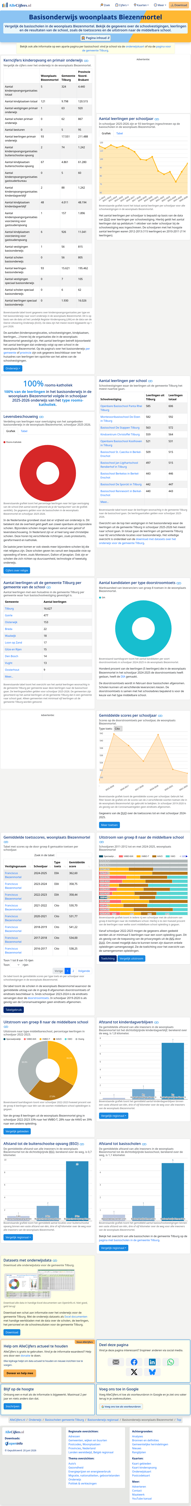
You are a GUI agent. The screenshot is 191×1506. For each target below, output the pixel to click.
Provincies (74, 1448)
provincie (25, 352)
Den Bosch (11, 656)
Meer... (105, 502)
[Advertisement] (143, 87)
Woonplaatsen (91, 1444)
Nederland (89, 1448)
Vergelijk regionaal (112, 1116)
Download (179, 5)
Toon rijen (15, 964)
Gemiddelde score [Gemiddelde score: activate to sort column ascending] (77, 864)
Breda (8, 629)
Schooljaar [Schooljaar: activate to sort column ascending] (40, 866)
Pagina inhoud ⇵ (95, 38)
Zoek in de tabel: (63, 855)
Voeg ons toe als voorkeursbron (121, 1406)
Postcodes (74, 1444)
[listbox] (118, 728)
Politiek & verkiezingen (82, 1483)
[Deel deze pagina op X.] (134, 1372)
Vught (8, 663)
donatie (25, 1355)
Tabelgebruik (14, 1010)
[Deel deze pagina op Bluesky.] (152, 1372)
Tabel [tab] (119, 133)
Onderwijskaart (141, 1471)
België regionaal (103, 1452)
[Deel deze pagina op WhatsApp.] (170, 1362)
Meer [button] (159, 5)
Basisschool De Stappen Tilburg (120, 427)
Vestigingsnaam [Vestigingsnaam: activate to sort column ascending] (15, 866)
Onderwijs (12, 368)
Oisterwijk (11, 622)
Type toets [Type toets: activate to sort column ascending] (57, 864)
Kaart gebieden (141, 1463)
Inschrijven (12, 1406)
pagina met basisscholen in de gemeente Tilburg (129, 1240)
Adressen (74, 1436)
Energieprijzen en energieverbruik (89, 1471)
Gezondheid (75, 1467)
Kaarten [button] (140, 5)
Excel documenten (75, 1316)
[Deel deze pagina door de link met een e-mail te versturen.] (116, 1362)
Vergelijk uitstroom (131, 958)
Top (179, 1420)
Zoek (105, 5)
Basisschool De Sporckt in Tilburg (121, 484)
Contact (137, 1490)
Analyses (137, 1436)
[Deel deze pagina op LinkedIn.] (152, 1362)
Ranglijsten (139, 1452)
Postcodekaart (141, 1475)
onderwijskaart (135, 46)
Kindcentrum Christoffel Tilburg (120, 434)
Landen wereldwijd (80, 1452)
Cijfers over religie (17, 570)
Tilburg (9, 608)
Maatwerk (138, 1494)
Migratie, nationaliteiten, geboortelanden (94, 1475)
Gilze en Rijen (13, 649)
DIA (123, 676)
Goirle (8, 615)
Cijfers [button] (121, 5)
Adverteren (139, 1486)
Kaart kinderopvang (144, 1467)
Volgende (84, 971)
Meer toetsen (109, 825)
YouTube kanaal (142, 1498)
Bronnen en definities (145, 1440)
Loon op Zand (13, 642)
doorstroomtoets (38, 998)
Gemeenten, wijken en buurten (87, 1440)
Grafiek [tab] (106, 133)
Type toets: (106, 728)
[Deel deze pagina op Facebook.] (134, 1362)
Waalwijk (10, 636)
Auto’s (72, 1463)
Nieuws (136, 1448)
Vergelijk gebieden (17, 1131)
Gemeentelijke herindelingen (150, 1444)
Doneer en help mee (20, 1373)
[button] (86, 60)
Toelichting (108, 958)
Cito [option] (117, 728)
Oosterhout (12, 670)
